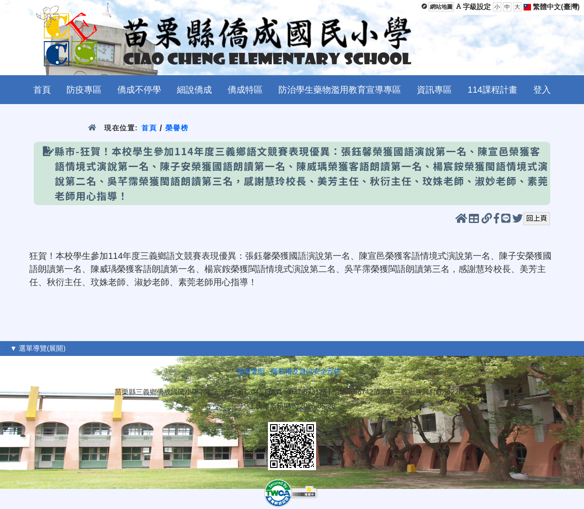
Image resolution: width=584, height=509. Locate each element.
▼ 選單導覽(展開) (38, 348)
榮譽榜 (177, 128)
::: (5, 348)
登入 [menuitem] (542, 89)
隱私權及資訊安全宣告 (306, 371)
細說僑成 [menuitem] (194, 89)
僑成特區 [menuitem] (245, 89)
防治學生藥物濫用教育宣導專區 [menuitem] (339, 89)
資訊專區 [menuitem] (434, 89)
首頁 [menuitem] (42, 89)
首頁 (149, 128)
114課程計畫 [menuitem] (492, 89)
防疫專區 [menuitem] (84, 89)
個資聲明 (251, 371)
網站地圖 (441, 6)
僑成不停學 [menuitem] (139, 89)
